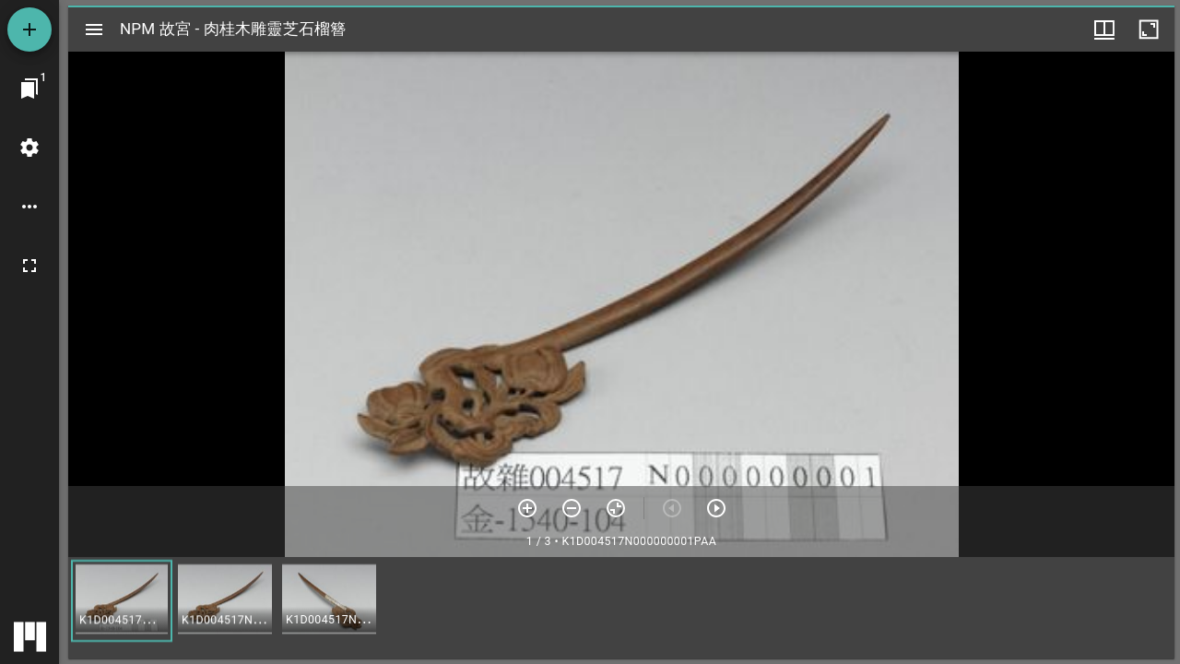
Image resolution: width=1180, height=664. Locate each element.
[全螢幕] (29, 265)
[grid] (621, 607)
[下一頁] (716, 508)
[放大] (527, 508)
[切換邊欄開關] (94, 29)
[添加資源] (29, 29)
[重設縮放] (616, 508)
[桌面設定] (29, 147)
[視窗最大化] (1149, 29)
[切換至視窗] (29, 88)
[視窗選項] (1104, 29)
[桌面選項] (29, 206)
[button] (122, 600)
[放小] (571, 508)
